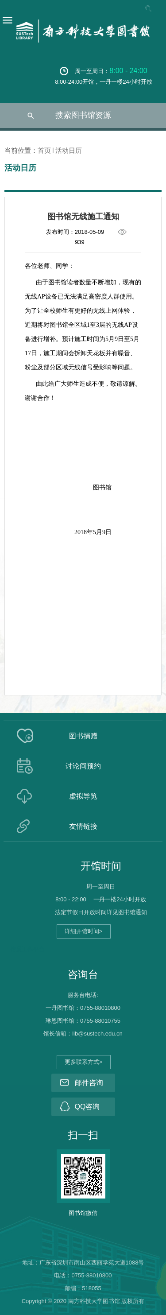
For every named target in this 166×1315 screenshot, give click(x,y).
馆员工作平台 (27, 949)
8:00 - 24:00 (128, 70)
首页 (44, 150)
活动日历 (68, 150)
